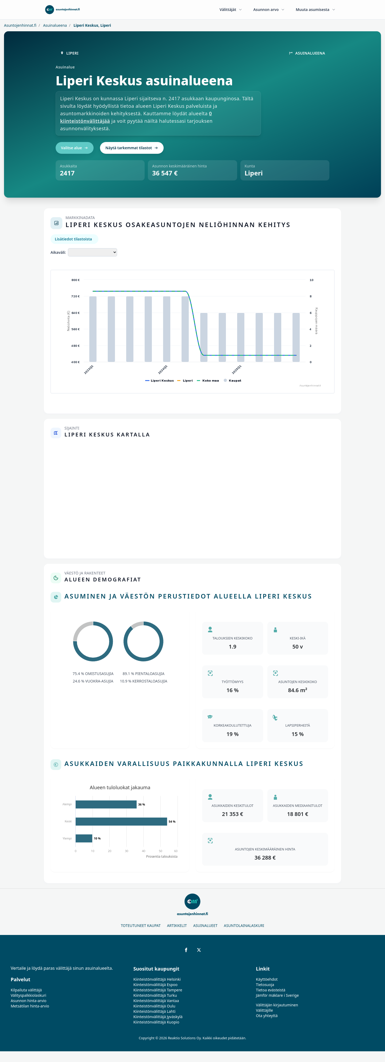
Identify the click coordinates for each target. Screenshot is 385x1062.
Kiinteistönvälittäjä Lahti (154, 1011)
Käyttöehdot (267, 979)
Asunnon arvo (269, 9)
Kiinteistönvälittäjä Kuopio (156, 1022)
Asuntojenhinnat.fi (20, 25)
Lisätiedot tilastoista (73, 238)
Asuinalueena (54, 25)
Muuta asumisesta (316, 9)
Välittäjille (264, 1010)
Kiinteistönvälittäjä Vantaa (156, 1000)
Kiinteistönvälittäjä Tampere (157, 989)
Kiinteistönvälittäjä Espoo (155, 984)
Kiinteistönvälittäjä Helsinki (157, 979)
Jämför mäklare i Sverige (277, 995)
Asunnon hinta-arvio (29, 1000)
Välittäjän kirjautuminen (277, 1004)
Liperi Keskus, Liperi (91, 25)
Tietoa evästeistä (270, 989)
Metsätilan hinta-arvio (30, 1006)
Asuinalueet (205, 925)
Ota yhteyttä (267, 1015)
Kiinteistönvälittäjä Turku (155, 995)
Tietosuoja (265, 984)
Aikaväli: (58, 252)
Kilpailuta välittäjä (26, 989)
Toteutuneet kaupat (141, 925)
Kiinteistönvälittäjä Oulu (154, 1006)
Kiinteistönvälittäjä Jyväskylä (158, 1016)
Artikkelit (177, 925)
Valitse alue (74, 147)
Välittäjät (231, 9)
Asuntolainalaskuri (244, 925)
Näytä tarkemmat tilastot (131, 147)
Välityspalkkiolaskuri (28, 995)
